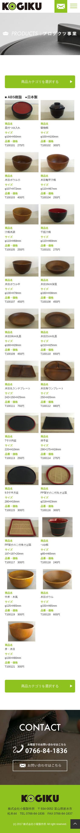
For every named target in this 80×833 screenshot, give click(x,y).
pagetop (75, 824)
